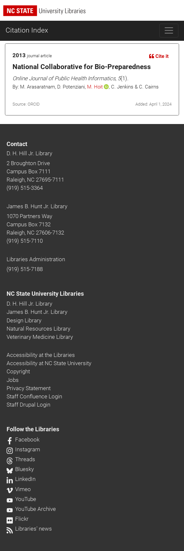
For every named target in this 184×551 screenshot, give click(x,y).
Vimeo (19, 489)
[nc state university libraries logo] (93, 13)
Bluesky (20, 469)
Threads (21, 459)
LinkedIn (21, 479)
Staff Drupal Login (28, 404)
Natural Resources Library (38, 328)
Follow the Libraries (33, 429)
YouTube (21, 499)
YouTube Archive (31, 509)
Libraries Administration (36, 259)
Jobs (13, 380)
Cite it (159, 56)
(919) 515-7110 (25, 241)
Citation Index (27, 30)
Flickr (18, 518)
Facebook (23, 439)
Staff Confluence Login (34, 396)
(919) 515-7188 (25, 269)
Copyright (18, 371)
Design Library (24, 320)
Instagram (23, 449)
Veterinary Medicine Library (40, 337)
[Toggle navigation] (169, 31)
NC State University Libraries (45, 293)
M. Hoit (95, 87)
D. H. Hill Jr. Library (29, 153)
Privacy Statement (29, 388)
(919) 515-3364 (25, 188)
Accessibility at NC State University (49, 363)
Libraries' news (29, 528)
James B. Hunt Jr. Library (37, 206)
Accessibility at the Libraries (41, 355)
